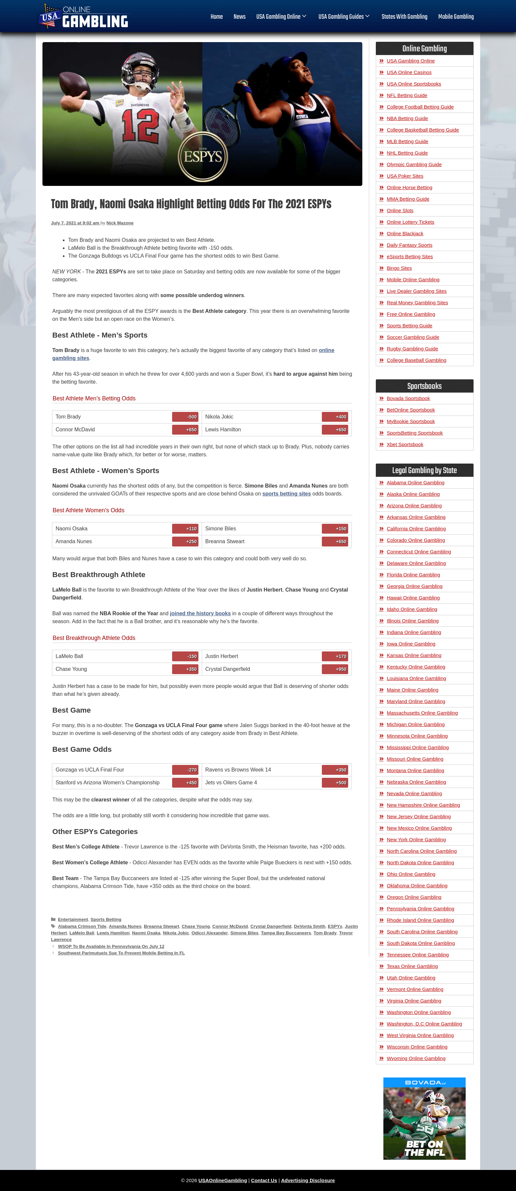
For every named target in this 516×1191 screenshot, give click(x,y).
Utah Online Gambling (411, 977)
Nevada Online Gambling (414, 793)
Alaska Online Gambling (413, 494)
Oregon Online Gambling (414, 897)
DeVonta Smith (309, 926)
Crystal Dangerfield (271, 926)
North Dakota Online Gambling (420, 862)
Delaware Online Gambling (416, 563)
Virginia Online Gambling (414, 1000)
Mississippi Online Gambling (418, 747)
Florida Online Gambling (413, 574)
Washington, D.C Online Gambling (424, 1023)
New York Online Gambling (416, 839)
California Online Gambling (416, 528)
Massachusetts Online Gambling (422, 713)
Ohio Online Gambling (411, 874)
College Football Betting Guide (420, 107)
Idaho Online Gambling (412, 609)
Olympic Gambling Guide (414, 164)
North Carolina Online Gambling (422, 851)
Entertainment (73, 919)
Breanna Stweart (161, 926)
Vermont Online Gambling (415, 989)
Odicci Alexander (210, 932)
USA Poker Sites (405, 176)
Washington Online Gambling (419, 1012)
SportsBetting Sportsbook (415, 433)
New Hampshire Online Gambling (423, 805)
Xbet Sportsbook (405, 444)
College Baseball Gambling (417, 360)
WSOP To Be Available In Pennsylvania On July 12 (111, 946)
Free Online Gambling (411, 314)
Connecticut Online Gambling (419, 551)
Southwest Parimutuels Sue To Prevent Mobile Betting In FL (121, 952)
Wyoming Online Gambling (416, 1058)
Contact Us (264, 1180)
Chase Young (196, 926)
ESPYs (335, 926)
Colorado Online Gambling (416, 540)
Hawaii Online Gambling (413, 597)
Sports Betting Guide (409, 325)
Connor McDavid (230, 926)
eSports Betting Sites (410, 256)
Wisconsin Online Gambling (417, 1047)
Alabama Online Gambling (416, 482)
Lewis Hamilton (113, 932)
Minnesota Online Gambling (417, 736)
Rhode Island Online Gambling (420, 920)
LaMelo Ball (81, 932)
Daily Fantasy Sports (409, 245)
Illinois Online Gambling (413, 620)
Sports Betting (105, 919)
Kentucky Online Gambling (416, 667)
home (217, 17)
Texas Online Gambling (412, 966)
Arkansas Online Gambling (416, 517)
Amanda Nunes (125, 926)
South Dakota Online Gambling (421, 943)
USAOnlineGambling (222, 1180)
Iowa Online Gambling (411, 643)
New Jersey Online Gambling (419, 816)
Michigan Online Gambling (416, 724)
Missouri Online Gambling (415, 759)
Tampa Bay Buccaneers (286, 932)
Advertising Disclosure (308, 1180)
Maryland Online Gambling (416, 701)
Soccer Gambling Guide (413, 337)
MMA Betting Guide (408, 199)
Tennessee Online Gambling (418, 954)
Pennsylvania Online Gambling (420, 908)
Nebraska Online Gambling (416, 782)
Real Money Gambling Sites (417, 302)
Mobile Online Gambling (413, 279)
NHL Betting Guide (407, 153)
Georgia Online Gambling (415, 586)
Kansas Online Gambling (414, 655)
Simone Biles (244, 932)
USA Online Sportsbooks (414, 84)
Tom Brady (325, 932)
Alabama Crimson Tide (82, 926)
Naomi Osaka (146, 932)
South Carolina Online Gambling (422, 931)
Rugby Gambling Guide (412, 348)
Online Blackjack (405, 233)
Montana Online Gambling (415, 770)
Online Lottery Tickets (410, 222)
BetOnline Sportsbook (411, 410)
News (239, 17)
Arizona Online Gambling (414, 505)
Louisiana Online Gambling (416, 678)
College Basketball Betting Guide (423, 130)
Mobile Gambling (456, 17)
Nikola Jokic (176, 932)
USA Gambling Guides (345, 17)
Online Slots (400, 210)
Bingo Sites (399, 268)
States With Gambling (404, 17)
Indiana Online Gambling (414, 632)
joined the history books (200, 613)
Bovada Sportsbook (408, 398)
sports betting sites (286, 493)
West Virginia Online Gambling (420, 1035)
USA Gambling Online (282, 17)
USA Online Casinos (409, 72)
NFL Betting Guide (407, 95)
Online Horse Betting (409, 187)
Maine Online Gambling (413, 690)
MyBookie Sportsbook (411, 421)
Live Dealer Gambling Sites (417, 291)
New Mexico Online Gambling (419, 828)
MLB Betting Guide (407, 141)
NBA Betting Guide (407, 118)
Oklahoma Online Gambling (417, 885)
